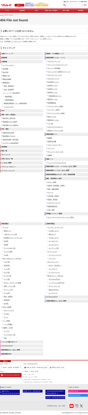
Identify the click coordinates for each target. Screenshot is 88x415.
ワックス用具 (8, 251)
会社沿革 (5, 72)
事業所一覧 (6, 76)
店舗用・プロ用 (8, 328)
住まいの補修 (7, 307)
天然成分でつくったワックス (13, 238)
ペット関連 (6, 321)
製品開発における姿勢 (10, 122)
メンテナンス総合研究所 (10, 143)
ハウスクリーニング (53, 203)
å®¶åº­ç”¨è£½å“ (74, 391)
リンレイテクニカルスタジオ (56, 163)
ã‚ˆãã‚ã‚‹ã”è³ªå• (29, 374)
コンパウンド (53, 269)
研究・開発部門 (9, 86)
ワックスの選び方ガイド (9, 342)
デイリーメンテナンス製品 (56, 113)
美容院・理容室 (52, 199)
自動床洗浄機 (51, 141)
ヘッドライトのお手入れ (56, 283)
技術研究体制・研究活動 (10, 139)
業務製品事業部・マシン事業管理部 (15, 103)
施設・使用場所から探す (54, 178)
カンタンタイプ (54, 244)
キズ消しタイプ (54, 231)
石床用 (6, 244)
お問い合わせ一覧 (7, 159)
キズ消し (7, 314)
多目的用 (7, 265)
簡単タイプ (7, 231)
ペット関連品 (8, 324)
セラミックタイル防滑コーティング (58, 71)
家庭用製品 (8, 96)
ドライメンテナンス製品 (55, 106)
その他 (6, 255)
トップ (1, 15)
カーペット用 (8, 290)
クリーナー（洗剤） (53, 110)
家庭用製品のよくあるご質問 (10, 350)
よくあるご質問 (6, 163)
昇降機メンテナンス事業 (54, 213)
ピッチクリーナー (54, 272)
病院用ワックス (52, 99)
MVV (2, 110)
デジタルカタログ (7, 346)
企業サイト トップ (7, 53)
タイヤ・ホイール (54, 286)
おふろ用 (7, 272)
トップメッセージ (8, 65)
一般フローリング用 (10, 234)
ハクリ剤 (50, 123)
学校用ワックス (52, 92)
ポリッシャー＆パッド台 (55, 152)
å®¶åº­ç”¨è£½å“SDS (58, 367)
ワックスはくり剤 (9, 334)
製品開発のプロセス (9, 136)
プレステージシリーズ (54, 75)
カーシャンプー (52, 251)
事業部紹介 (6, 82)
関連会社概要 (7, 79)
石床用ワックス (52, 89)
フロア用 (7, 262)
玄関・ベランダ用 (9, 286)
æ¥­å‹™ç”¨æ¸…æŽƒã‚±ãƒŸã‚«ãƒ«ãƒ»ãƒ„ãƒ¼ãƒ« (11, 392)
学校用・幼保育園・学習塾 (56, 185)
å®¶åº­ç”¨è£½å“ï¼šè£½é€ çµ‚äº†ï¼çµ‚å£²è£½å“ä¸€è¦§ (37, 379)
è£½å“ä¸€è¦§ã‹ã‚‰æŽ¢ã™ (12, 367)
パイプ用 (7, 279)
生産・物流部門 (9, 89)
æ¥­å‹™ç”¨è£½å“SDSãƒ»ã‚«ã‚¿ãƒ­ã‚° (37, 367)
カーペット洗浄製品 (53, 68)
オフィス (50, 192)
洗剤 (5, 338)
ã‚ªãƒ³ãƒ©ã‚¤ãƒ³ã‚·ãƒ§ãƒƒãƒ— (12, 375)
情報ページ (49, 159)
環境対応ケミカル (53, 120)
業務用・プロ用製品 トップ (55, 53)
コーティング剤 (54, 248)
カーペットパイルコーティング (57, 65)
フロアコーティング (53, 61)
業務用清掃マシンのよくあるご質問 (57, 170)
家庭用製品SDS (6, 354)
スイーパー (51, 148)
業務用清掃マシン (52, 134)
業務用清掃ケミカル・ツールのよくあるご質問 (61, 166)
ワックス (5, 227)
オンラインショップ (7, 170)
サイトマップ (5, 155)
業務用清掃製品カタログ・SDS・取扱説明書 (60, 174)
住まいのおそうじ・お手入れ (12, 258)
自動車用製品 (9, 100)
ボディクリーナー (53, 262)
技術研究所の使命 (8, 132)
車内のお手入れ (54, 290)
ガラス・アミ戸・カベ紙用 (12, 283)
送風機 (49, 155)
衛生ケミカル (51, 116)
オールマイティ (54, 241)
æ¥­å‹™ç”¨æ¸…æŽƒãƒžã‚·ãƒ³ (32, 391)
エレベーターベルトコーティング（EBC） (61, 217)
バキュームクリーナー (54, 145)
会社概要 (5, 69)
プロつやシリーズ (53, 78)
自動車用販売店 (52, 206)
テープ (6, 317)
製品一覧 (4, 151)
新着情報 (4, 57)
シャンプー (52, 258)
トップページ (16, 41)
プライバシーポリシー (8, 167)
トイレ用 (7, 269)
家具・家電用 (8, 296)
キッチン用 (7, 276)
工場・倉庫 (51, 210)
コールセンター (9, 107)
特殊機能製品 (51, 103)
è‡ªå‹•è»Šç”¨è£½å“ (75, 395)
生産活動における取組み (10, 125)
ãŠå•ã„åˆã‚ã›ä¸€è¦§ (30, 376)
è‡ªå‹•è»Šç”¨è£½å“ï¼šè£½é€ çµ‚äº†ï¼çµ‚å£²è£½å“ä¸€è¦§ (38, 382)
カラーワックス (9, 310)
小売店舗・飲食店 (53, 196)
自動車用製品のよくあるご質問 (56, 301)
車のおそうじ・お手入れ (55, 276)
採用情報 (4, 147)
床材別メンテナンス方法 (55, 130)
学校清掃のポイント (55, 96)
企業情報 (4, 61)
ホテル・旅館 (51, 182)
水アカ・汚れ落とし (55, 265)
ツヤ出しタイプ (54, 238)
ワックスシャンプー (55, 255)
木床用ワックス (52, 85)
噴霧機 (49, 138)
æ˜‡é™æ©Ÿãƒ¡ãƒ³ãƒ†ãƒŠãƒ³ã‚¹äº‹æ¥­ (56, 397)
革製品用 (7, 300)
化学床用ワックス (53, 82)
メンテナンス (53, 293)
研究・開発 (5, 129)
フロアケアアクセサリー (55, 127)
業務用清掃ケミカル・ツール (55, 57)
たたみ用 (7, 293)
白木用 (6, 241)
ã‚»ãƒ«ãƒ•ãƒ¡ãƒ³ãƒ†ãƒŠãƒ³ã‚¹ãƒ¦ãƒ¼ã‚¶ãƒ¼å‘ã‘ (55, 392)
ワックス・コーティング (55, 227)
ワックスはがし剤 (9, 248)
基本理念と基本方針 (9, 118)
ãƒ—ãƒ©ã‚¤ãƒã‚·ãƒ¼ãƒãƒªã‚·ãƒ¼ (10, 412)
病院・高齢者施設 (53, 189)
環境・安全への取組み (8, 114)
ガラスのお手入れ (54, 279)
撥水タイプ (52, 234)
